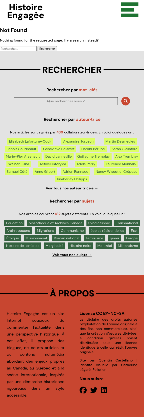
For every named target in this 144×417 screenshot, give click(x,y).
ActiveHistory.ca (53, 164)
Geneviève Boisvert (58, 149)
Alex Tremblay (126, 156)
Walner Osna (18, 164)
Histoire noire (80, 245)
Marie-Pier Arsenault (23, 156)
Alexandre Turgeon (78, 141)
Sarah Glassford (125, 149)
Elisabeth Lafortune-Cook (30, 141)
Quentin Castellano (116, 360)
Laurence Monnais (121, 164)
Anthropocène (18, 230)
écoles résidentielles (107, 230)
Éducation (14, 223)
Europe (132, 238)
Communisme (72, 230)
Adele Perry (85, 164)
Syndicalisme (99, 223)
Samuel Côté (17, 171)
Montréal (104, 245)
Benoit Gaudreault (21, 149)
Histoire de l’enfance (23, 245)
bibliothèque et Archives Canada (55, 223)
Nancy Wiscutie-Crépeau (116, 171)
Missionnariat (36, 238)
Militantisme (128, 245)
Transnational (127, 223)
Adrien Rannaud (75, 171)
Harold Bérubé (93, 149)
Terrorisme (94, 238)
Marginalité (55, 245)
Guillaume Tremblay (93, 156)
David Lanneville (58, 156)
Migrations (45, 230)
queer (114, 238)
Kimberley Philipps (72, 179)
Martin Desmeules (120, 141)
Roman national (66, 238)
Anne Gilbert (45, 171)
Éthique (12, 238)
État (134, 230)
